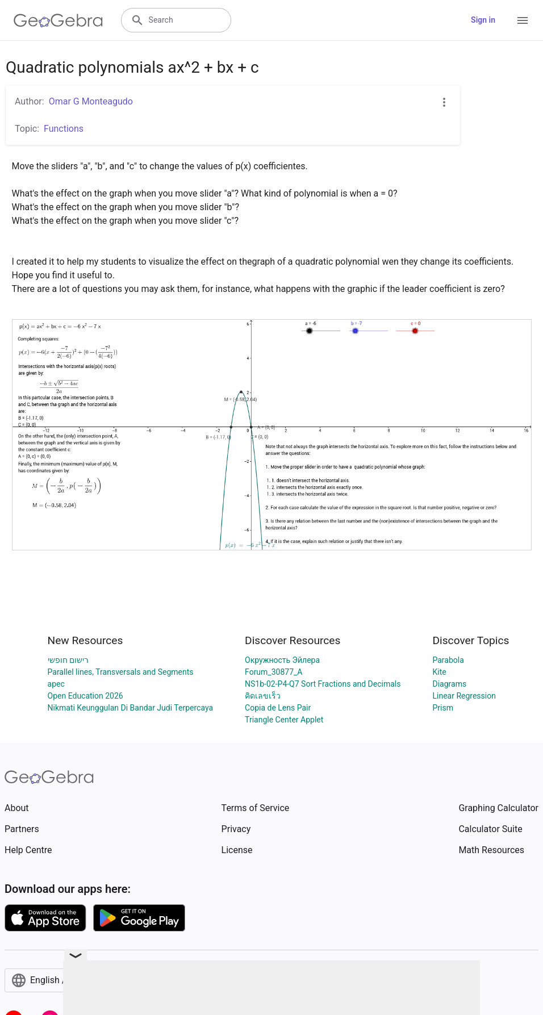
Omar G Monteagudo (91, 101)
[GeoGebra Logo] (58, 20)
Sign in (483, 19)
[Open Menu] (522, 20)
